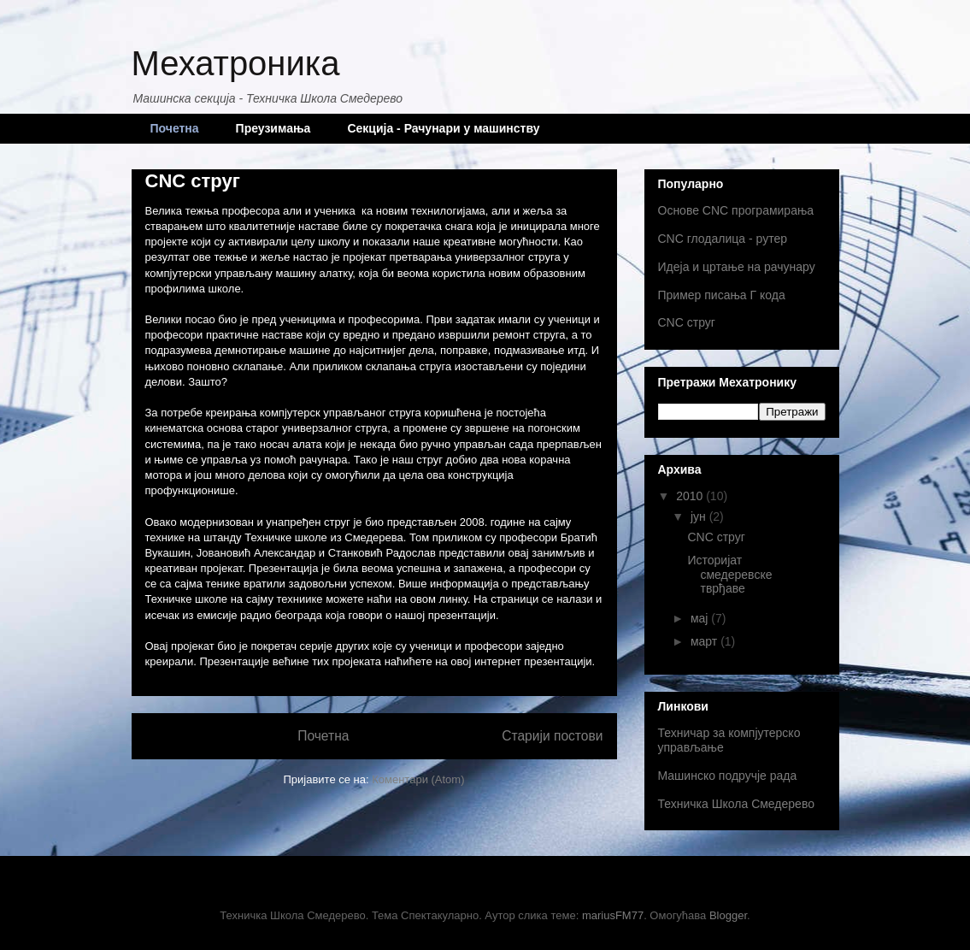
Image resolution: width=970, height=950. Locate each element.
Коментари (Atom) (418, 779)
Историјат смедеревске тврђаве (729, 574)
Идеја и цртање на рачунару (736, 267)
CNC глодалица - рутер (722, 238)
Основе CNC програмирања (736, 210)
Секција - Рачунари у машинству (443, 128)
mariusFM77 (613, 915)
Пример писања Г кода (721, 295)
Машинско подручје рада (727, 775)
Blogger (728, 915)
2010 (691, 496)
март (705, 641)
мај (701, 618)
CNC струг (192, 181)
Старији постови (552, 736)
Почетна (174, 128)
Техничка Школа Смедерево (736, 804)
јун (700, 516)
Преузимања (273, 128)
